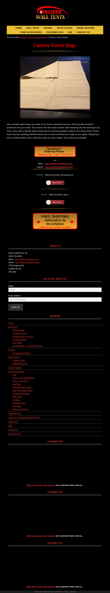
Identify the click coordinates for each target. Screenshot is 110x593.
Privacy (66, 591)
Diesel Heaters (14, 368)
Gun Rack (17, 406)
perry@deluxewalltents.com (59, 167)
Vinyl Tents (17, 343)
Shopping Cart (14, 434)
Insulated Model (19, 340)
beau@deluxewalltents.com (58, 163)
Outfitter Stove (19, 360)
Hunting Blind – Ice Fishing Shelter (27, 346)
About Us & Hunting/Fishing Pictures (24, 417)
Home (11, 323)
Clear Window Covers (22, 387)
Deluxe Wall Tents (55, 14)
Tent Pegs (17, 384)
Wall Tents (12, 327)
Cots (15, 375)
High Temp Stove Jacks (23, 390)
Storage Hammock (21, 409)
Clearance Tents (19, 333)
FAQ (10, 426)
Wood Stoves (14, 357)
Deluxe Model (18, 330)
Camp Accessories (16, 372)
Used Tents (13, 422)
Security (73, 591)
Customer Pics (14, 413)
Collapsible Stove (20, 363)
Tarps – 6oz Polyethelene (23, 378)
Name (11, 286)
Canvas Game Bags (21, 394)
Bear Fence (17, 397)
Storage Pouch (19, 403)
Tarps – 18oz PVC (20, 381)
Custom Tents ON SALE (23, 336)
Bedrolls (16, 400)
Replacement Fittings (22, 353)
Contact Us (13, 430)
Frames (11, 350)
